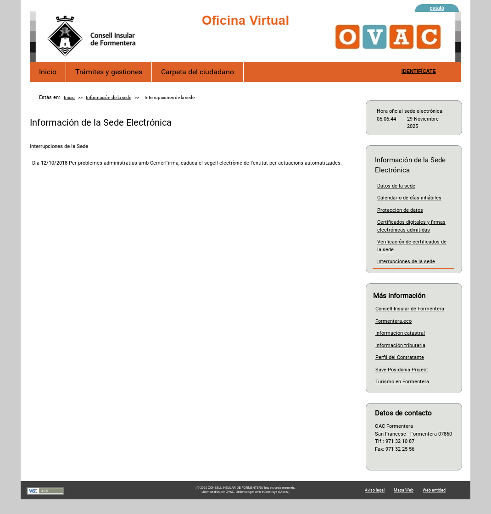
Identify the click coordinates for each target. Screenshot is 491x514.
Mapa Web (403, 490)
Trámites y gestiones (108, 71)
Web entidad (434, 490)
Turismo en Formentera (402, 382)
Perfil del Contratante (399, 357)
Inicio (47, 71)
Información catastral (400, 333)
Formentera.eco (393, 321)
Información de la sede (108, 97)
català (437, 8)
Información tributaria (400, 345)
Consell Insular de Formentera (409, 309)
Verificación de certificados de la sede (411, 246)
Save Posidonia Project (401, 370)
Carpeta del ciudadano (197, 71)
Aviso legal (375, 490)
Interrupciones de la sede (406, 262)
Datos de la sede (396, 186)
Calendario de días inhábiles (409, 198)
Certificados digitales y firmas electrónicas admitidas (411, 226)
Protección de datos (400, 210)
